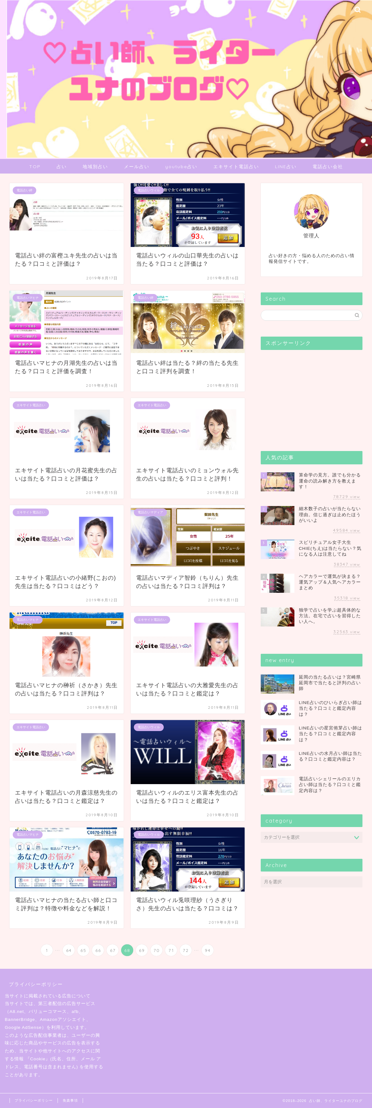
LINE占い (286, 166)
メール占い (136, 166)
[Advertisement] (308, 394)
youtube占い (181, 166)
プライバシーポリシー (34, 1100)
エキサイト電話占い (236, 166)
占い (62, 166)
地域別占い (95, 166)
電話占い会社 (328, 166)
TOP (35, 166)
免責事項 (70, 1100)
